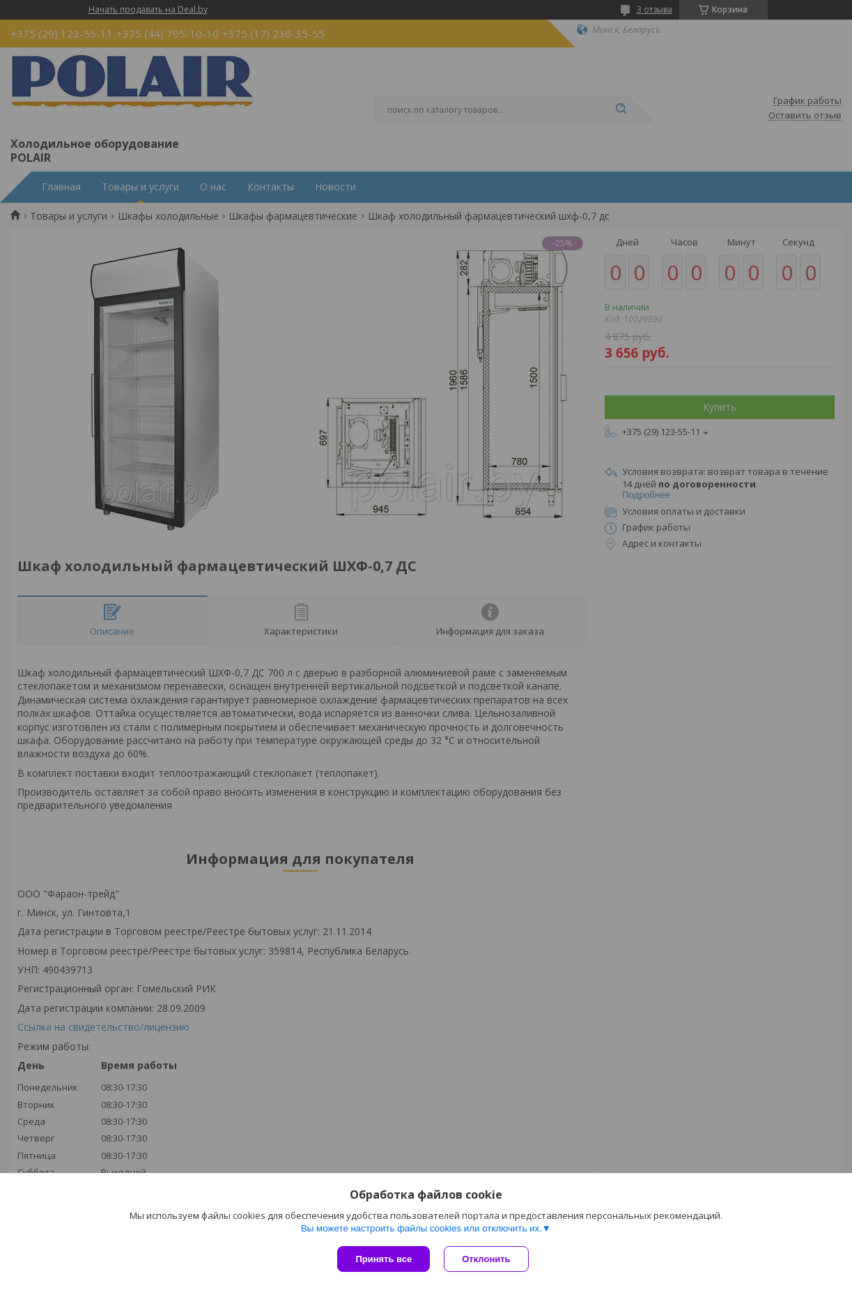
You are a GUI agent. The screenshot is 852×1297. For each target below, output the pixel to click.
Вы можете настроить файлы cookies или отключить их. (421, 1228)
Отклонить (486, 1259)
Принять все (383, 1259)
